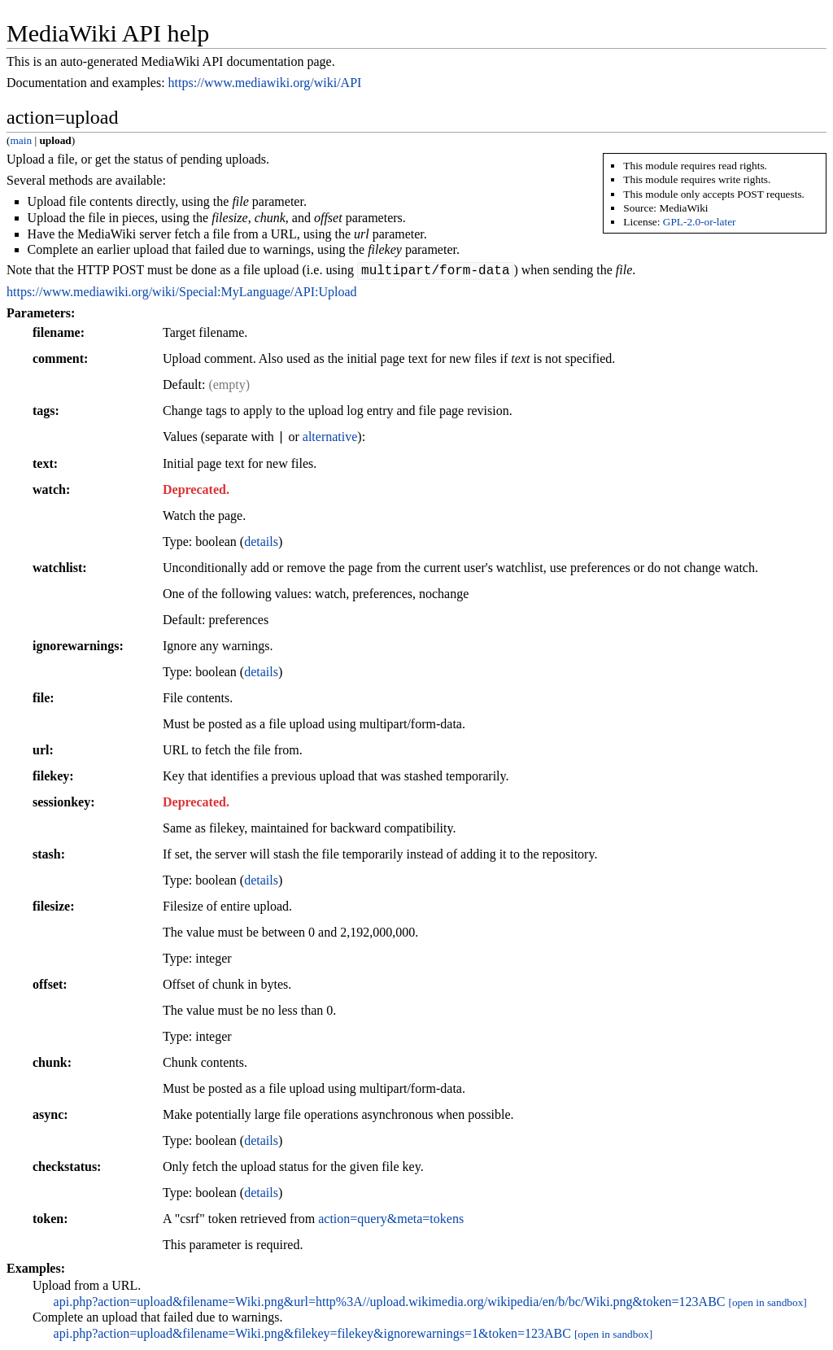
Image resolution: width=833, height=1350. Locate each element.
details (261, 544)
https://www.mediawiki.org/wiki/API (265, 83)
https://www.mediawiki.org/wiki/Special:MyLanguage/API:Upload (182, 294)
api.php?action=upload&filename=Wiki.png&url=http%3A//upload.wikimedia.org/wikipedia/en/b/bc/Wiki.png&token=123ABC (390, 1304)
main (21, 140)
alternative (330, 440)
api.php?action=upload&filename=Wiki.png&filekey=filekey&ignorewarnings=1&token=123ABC (312, 1336)
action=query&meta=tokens (391, 1221)
